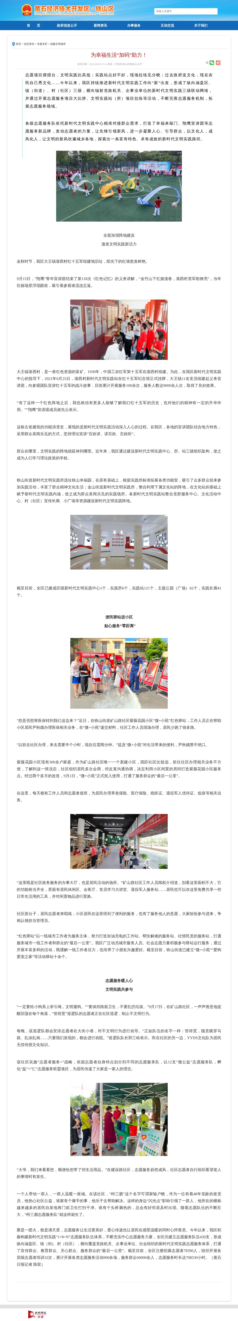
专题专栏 (42, 44)
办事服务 (134, 25)
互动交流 (167, 25)
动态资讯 (29, 44)
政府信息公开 (67, 25)
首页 (18, 44)
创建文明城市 (58, 44)
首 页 (33, 25)
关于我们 (201, 25)
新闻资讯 (100, 25)
